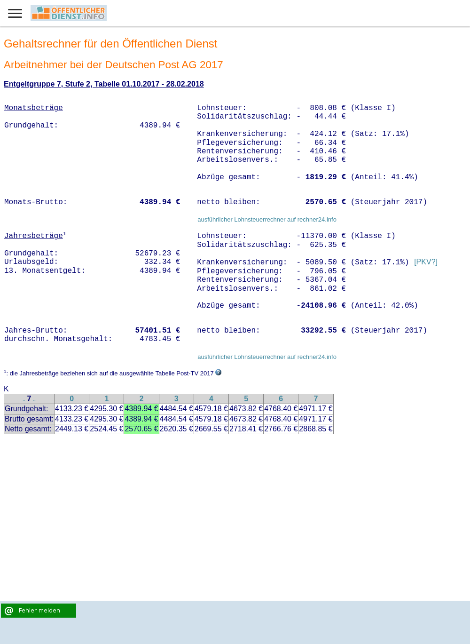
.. (24, 399)
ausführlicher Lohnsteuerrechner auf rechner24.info (267, 219)
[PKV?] (426, 262)
